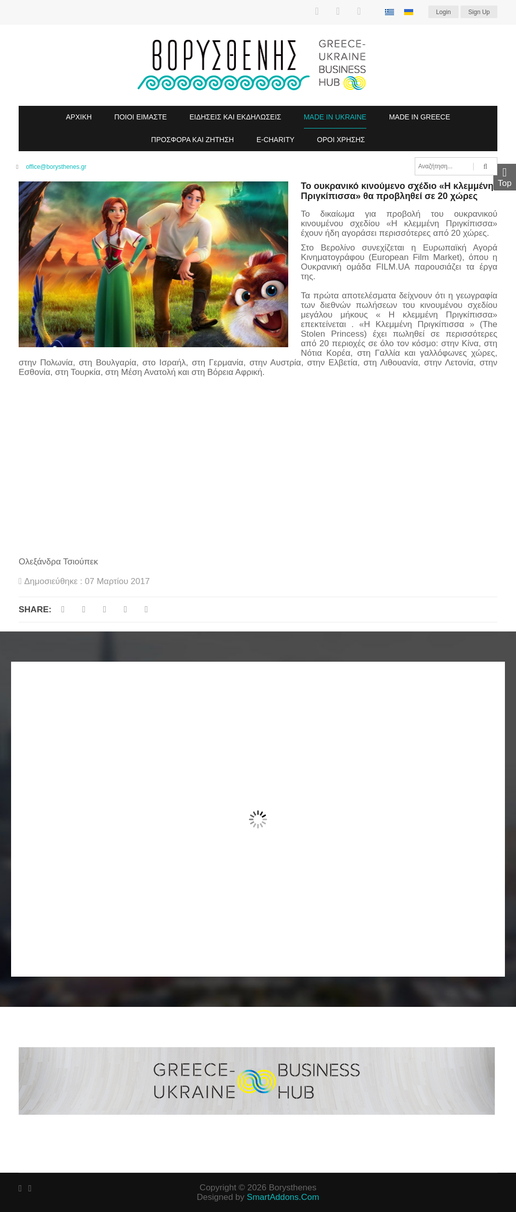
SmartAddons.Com (283, 1197)
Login (443, 12)
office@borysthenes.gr (56, 166)
